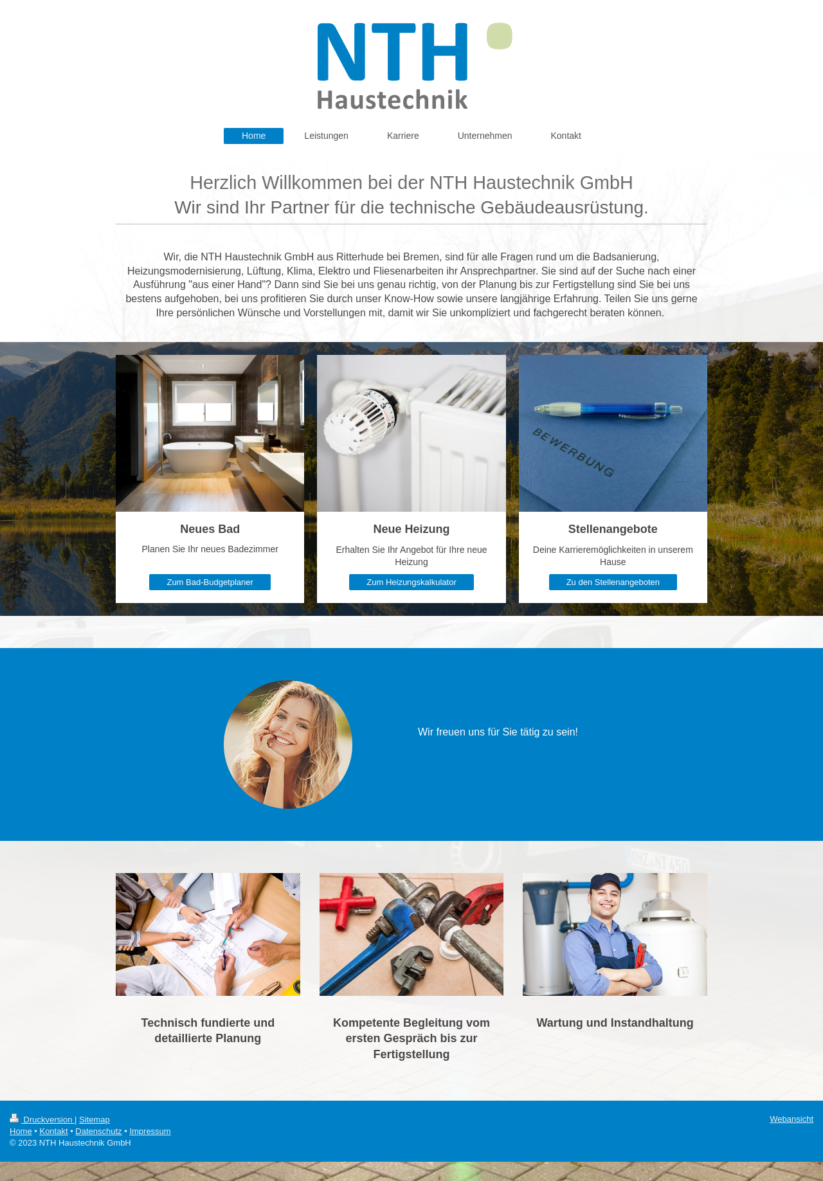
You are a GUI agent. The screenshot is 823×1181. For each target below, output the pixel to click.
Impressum (149, 1131)
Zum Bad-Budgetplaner (210, 582)
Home (21, 1131)
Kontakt (53, 1131)
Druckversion (42, 1119)
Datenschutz (98, 1131)
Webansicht (791, 1119)
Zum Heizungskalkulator (411, 582)
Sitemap (94, 1119)
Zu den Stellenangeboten (613, 582)
